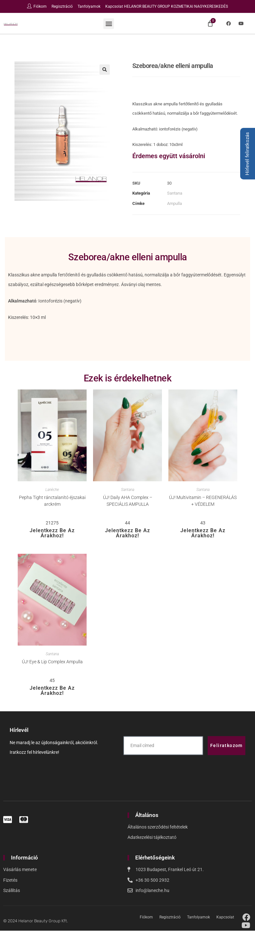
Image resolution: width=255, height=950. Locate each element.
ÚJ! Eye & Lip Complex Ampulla (52, 661)
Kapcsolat (114, 6)
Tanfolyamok (89, 6)
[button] (108, 23)
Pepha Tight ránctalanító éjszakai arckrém (52, 501)
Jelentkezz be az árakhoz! (52, 533)
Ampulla (174, 203)
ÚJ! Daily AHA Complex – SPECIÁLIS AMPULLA (127, 501)
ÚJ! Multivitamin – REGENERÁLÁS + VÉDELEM (203, 501)
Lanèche (52, 489)
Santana (174, 193)
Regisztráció (62, 6)
